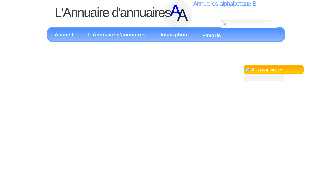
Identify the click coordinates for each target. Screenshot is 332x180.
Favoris (211, 35)
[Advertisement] (107, 49)
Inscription (173, 35)
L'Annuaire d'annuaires (116, 35)
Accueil (64, 35)
